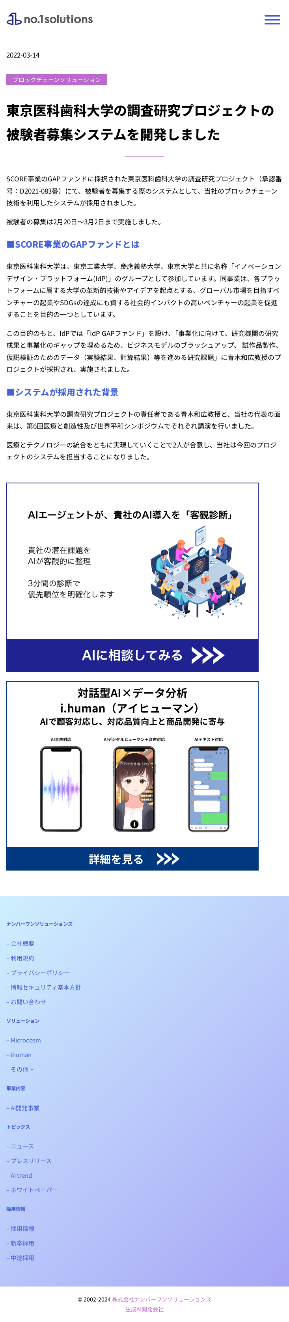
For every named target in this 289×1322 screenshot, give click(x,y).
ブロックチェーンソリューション (57, 79)
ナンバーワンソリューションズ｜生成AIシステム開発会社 (49, 25)
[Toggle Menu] (272, 19)
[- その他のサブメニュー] (32, 1069)
